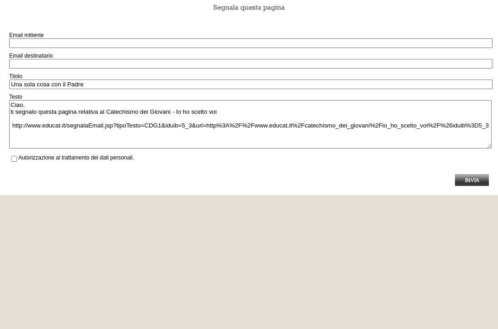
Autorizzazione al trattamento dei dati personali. (76, 157)
